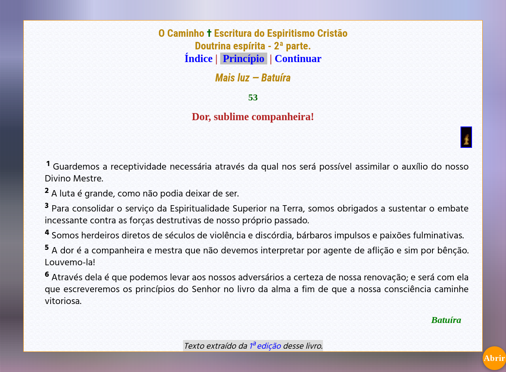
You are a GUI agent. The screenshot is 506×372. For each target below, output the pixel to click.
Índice (199, 58)
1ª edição (265, 345)
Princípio (243, 58)
